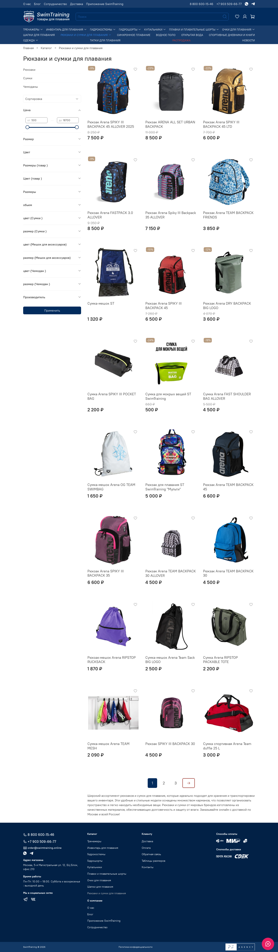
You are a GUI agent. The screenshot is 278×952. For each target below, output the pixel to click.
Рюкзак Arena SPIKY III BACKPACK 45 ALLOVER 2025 (110, 124)
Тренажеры (33, 29)
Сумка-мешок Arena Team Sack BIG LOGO (170, 659)
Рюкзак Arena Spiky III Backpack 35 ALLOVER (170, 215)
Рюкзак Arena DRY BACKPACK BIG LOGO (227, 305)
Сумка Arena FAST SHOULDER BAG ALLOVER (227, 396)
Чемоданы (30, 87)
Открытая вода (192, 35)
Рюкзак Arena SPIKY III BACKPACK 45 (163, 305)
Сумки (27, 78)
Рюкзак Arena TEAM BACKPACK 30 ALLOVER (170, 573)
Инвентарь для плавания (66, 29)
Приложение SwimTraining (104, 4)
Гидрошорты (130, 29)
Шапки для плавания (39, 35)
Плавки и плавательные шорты (194, 29)
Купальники (155, 29)
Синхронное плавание (133, 35)
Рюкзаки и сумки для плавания (86, 35)
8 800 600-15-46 (201, 4)
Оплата (146, 848)
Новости (248, 40)
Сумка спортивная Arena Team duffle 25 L (227, 745)
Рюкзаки (29, 70)
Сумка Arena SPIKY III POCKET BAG (111, 396)
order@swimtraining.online (42, 848)
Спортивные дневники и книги (232, 35)
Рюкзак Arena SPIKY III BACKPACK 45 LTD (221, 124)
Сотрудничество (55, 4)
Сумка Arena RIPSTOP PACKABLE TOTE (220, 659)
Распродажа (181, 40)
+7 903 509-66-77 (229, 4)
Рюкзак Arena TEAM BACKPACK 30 (228, 573)
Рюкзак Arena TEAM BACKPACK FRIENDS (228, 215)
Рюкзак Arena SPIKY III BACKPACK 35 (105, 573)
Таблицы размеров (153, 861)
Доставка (76, 4)
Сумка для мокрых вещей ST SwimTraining (168, 396)
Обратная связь (151, 854)
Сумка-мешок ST (100, 303)
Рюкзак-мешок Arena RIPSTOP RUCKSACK (111, 659)
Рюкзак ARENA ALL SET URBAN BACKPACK (170, 124)
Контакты (147, 867)
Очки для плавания (238, 29)
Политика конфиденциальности (136, 946)
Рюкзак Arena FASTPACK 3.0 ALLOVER (110, 215)
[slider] (27, 127)
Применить (52, 310)
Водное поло (165, 35)
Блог (37, 4)
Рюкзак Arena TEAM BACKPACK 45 (228, 486)
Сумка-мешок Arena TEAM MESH (108, 745)
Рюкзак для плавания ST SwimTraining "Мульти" (164, 486)
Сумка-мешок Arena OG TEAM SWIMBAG (111, 486)
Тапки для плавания (105, 40)
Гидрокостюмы (103, 29)
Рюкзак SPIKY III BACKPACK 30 (170, 743)
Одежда (30, 40)
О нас (27, 4)
